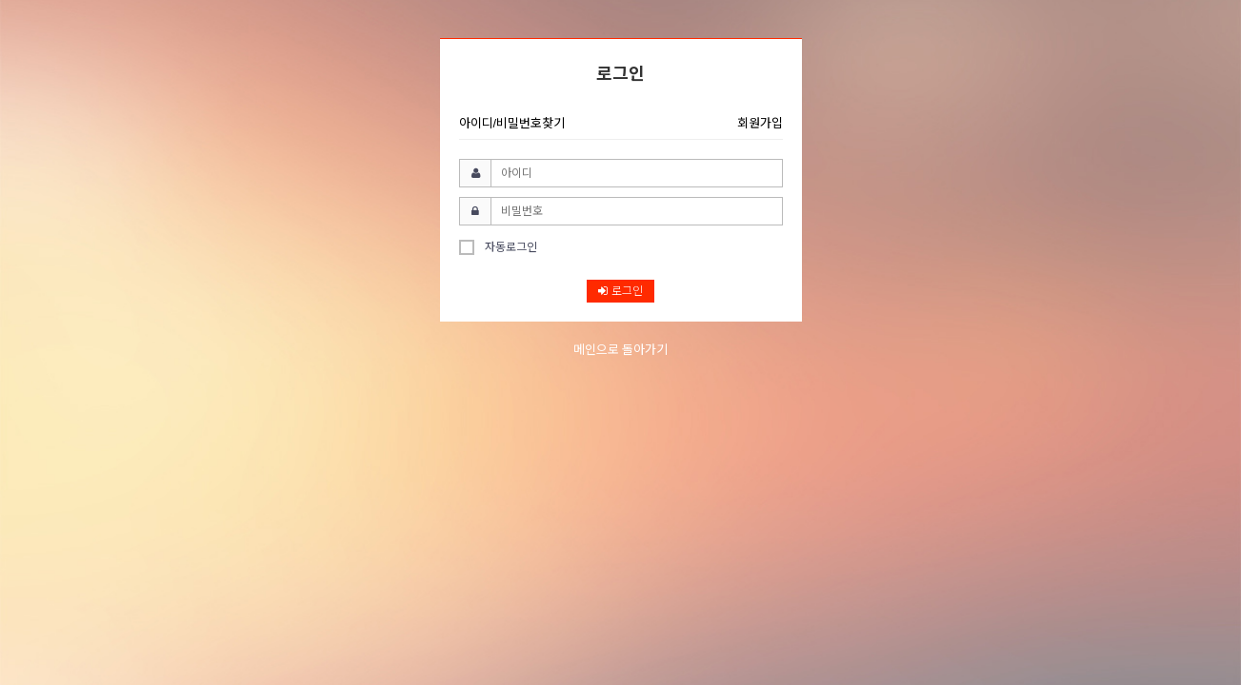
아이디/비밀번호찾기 (512, 123)
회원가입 (760, 123)
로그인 (620, 291)
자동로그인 (498, 247)
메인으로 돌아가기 (621, 349)
